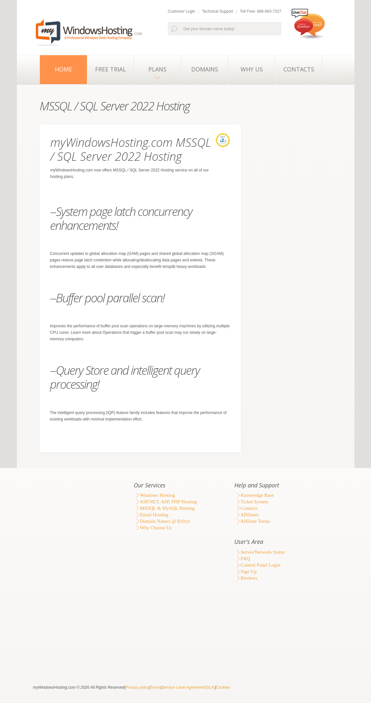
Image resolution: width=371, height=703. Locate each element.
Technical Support (217, 11)
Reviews (245, 578)
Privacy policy (137, 687)
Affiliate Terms (252, 521)
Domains (204, 69)
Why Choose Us (153, 527)
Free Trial (110, 69)
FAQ (242, 558)
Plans (157, 69)
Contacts (298, 69)
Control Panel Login (257, 565)
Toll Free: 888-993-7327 (260, 11)
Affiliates (246, 514)
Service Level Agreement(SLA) (188, 687)
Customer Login (181, 11)
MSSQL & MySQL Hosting (164, 508)
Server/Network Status (259, 552)
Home (63, 69)
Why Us (252, 69)
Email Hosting (151, 514)
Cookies (223, 687)
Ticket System (251, 501)
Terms (155, 687)
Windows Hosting (154, 495)
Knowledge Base (254, 495)
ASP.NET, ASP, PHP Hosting (165, 501)
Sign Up (245, 571)
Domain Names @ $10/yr (162, 521)
